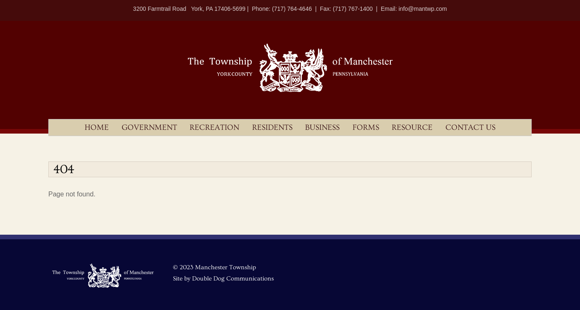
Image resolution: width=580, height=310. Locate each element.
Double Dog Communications (233, 278)
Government (149, 127)
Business (322, 127)
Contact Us (470, 127)
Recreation (214, 127)
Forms (365, 127)
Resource (412, 127)
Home (97, 127)
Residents (272, 127)
